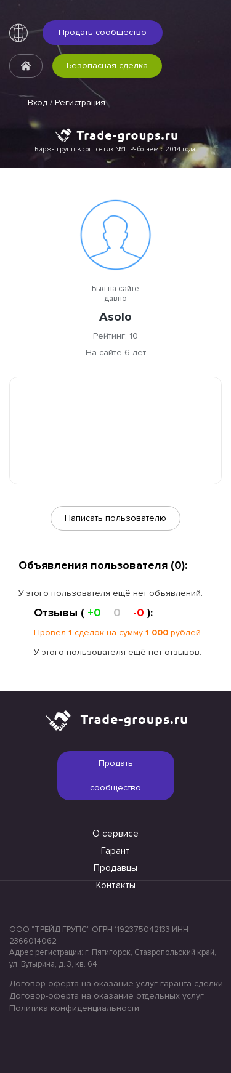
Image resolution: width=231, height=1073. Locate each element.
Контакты (116, 885)
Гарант (115, 850)
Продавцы (115, 868)
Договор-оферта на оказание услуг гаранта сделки (115, 983)
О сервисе (115, 833)
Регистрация (80, 102)
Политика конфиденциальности (74, 1008)
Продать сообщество (103, 32)
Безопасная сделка (107, 65)
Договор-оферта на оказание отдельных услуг (106, 996)
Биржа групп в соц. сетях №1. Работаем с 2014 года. (115, 149)
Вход (37, 102)
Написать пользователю (115, 518)
